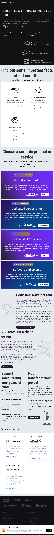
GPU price (45, 256)
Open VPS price (7, 366)
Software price (44, 284)
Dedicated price (43, 225)
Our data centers (33, 518)
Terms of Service (33, 523)
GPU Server (5, 521)
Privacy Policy (32, 521)
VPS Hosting (5, 516)
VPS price (45, 195)
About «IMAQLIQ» (35, 458)
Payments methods (33, 516)
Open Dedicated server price (25, 327)
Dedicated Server (6, 518)
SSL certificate (6, 523)
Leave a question (34, 417)
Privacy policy (22, 530)
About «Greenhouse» (11, 488)
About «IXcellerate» (10, 456)
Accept (49, 530)
